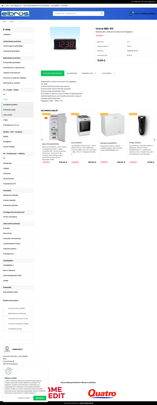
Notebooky (7, 163)
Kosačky (6, 228)
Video (5, 120)
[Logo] (15, 14)
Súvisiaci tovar (89, 73)
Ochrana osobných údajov (18, 324)
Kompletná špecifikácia (52, 73)
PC (4, 158)
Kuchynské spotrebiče (11, 62)
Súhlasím (40, 398)
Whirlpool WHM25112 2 (108, 143)
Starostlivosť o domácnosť (14, 68)
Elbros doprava (9, 270)
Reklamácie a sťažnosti (17, 313)
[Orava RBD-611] (65, 42)
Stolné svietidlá (9, 200)
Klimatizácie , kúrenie (11, 83)
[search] (102, 14)
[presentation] (42, 139)
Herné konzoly (8, 179)
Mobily (5, 136)
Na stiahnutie (72, 73)
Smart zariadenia (10, 217)
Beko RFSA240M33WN (50, 144)
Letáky (5, 281)
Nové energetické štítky (12, 275)
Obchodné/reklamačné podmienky (36, 6)
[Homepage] (2, 6)
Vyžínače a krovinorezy (12, 238)
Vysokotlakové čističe (11, 244)
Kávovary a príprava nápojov (14, 78)
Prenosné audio (9, 110)
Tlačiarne (7, 173)
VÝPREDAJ (7, 34)
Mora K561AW (76, 143)
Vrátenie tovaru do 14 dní (18, 318)
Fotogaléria (55, 6)
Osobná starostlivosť (11, 73)
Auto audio (7, 115)
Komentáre (108, 73)
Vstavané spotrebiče (11, 51)
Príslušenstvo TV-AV (11, 125)
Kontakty (64, 6)
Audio (12, 22)
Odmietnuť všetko (24, 398)
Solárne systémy (9, 249)
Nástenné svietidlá (10, 195)
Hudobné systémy (10, 105)
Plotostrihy (7, 233)
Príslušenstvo (8, 254)
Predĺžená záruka (15, 329)
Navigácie (7, 142)
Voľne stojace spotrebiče (13, 46)
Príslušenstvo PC (9, 184)
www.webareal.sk (86, 403)
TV (4, 94)
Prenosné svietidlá (10, 205)
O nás (7, 6)
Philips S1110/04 (135, 143)
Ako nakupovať (16, 6)
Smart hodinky (9, 147)
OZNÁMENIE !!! (8, 265)
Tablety (6, 168)
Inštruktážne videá (10, 292)
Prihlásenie (137, 2)
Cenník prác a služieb (16, 308)
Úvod (4, 22)
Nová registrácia (149, 2)
